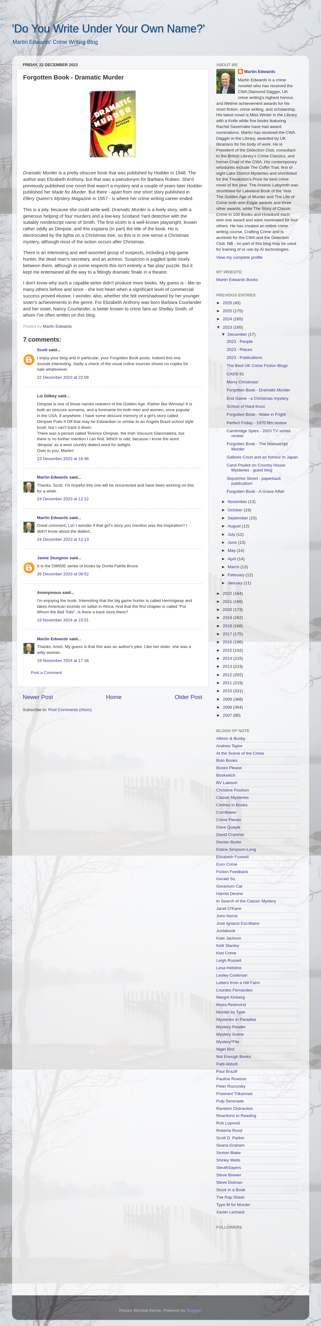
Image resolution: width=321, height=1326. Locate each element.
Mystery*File (227, 1041)
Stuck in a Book (230, 1189)
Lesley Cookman (232, 975)
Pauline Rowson (231, 1079)
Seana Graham (230, 1145)
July (232, 534)
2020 (228, 609)
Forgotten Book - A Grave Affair (255, 491)
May (232, 550)
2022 (228, 593)
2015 (228, 650)
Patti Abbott (227, 1064)
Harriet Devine (229, 893)
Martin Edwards (52, 477)
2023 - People (240, 341)
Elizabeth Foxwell (232, 857)
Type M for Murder (233, 1204)
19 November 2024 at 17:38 (63, 660)
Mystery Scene (230, 1034)
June (233, 542)
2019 (228, 617)
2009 (228, 699)
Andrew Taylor (229, 746)
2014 (228, 658)
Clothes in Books (232, 805)
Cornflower (226, 812)
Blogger (194, 1310)
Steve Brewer (228, 1175)
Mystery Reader (231, 1027)
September (238, 518)
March (234, 567)
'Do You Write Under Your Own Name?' (108, 28)
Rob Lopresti (228, 1123)
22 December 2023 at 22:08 (63, 377)
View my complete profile (239, 257)
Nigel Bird (225, 1049)
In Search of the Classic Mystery (246, 901)
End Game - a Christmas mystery (257, 398)
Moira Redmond (231, 1004)
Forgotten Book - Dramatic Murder (258, 390)
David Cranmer (230, 834)
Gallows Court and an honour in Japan (262, 457)
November (238, 501)
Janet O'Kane (228, 908)
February (237, 575)
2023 (228, 327)
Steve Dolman (229, 1182)
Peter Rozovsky (231, 1086)
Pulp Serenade (230, 1101)
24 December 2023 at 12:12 (63, 499)
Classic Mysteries (232, 797)
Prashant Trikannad (234, 1093)
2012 (228, 674)
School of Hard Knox (246, 406)
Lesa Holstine (229, 968)
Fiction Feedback (232, 871)
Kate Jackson (228, 938)
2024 (228, 319)
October (236, 510)
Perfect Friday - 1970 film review (257, 422)
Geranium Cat (229, 886)
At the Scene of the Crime (240, 753)
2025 (228, 311)
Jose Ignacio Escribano (238, 923)
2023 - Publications (244, 357)
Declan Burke (228, 842)
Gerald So (225, 878)
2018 (228, 626)
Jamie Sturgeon (52, 558)
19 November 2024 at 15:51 (63, 620)
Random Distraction (234, 1108)
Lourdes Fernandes (234, 990)
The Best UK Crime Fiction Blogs (257, 365)
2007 (228, 715)
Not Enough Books (233, 1056)
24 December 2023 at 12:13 (63, 539)
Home (114, 697)
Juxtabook (226, 930)
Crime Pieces (228, 819)
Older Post (188, 697)
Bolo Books (226, 760)
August (235, 526)
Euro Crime (226, 864)
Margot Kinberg (230, 997)
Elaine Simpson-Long (236, 849)
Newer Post (38, 697)
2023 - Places (239, 349)
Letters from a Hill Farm (238, 982)
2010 (228, 691)
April (232, 558)
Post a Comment (46, 672)
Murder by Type (230, 1012)
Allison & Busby (230, 738)
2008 (228, 707)
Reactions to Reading (236, 1115)
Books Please (229, 767)
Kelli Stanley (227, 945)
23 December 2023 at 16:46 (63, 458)
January (236, 583)
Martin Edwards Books (237, 279)
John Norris (227, 916)
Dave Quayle (228, 827)
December (238, 334)
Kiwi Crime (226, 953)
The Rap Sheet (230, 1197)
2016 (228, 642)
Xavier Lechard (230, 1212)
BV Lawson (226, 782)
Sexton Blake (228, 1152)
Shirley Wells (228, 1160)
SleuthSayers (228, 1167)
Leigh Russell (228, 960)
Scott (42, 349)
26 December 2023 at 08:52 (63, 574)
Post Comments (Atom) (70, 709)
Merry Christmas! (242, 382)
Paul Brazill (226, 1071)
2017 (228, 634)
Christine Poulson (232, 790)
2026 (228, 303)
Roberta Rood (229, 1130)
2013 (228, 666)
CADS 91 (235, 374)
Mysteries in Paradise (236, 1019)
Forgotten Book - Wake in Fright (256, 414)
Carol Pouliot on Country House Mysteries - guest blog (256, 467)
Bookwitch (226, 775)
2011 (228, 682)
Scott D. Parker (230, 1138)
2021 (228, 601)
